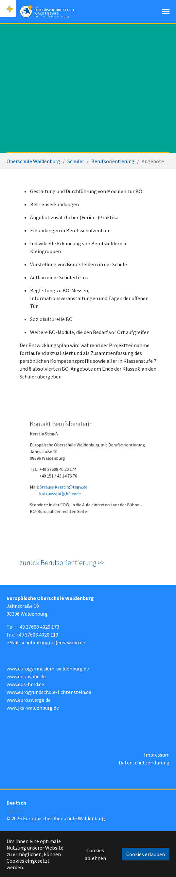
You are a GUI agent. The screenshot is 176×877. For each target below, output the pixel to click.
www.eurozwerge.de (29, 700)
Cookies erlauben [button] (145, 854)
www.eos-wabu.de (26, 676)
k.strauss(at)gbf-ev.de (65, 488)
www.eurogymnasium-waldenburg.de (48, 668)
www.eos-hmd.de (25, 684)
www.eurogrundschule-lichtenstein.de (49, 692)
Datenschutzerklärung (144, 762)
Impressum (156, 754)
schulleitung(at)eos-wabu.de (53, 642)
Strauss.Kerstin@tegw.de (68, 483)
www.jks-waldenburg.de (33, 707)
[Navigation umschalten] (165, 11)
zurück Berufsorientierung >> (62, 562)
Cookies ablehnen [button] (95, 854)
